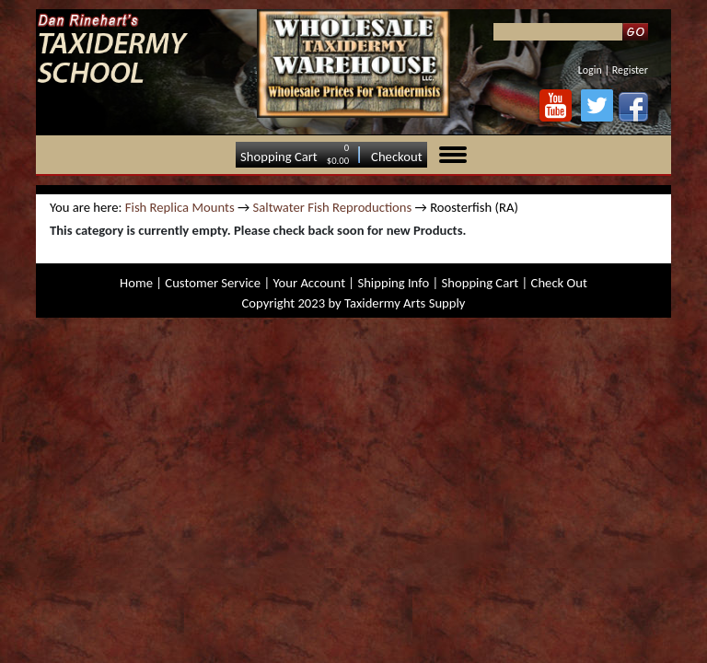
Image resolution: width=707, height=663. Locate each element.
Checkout (397, 156)
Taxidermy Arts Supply (404, 303)
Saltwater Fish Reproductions (332, 207)
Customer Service (213, 282)
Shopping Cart (279, 156)
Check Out (559, 282)
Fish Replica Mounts (180, 207)
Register (630, 70)
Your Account (308, 282)
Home (136, 282)
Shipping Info (393, 282)
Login (590, 70)
